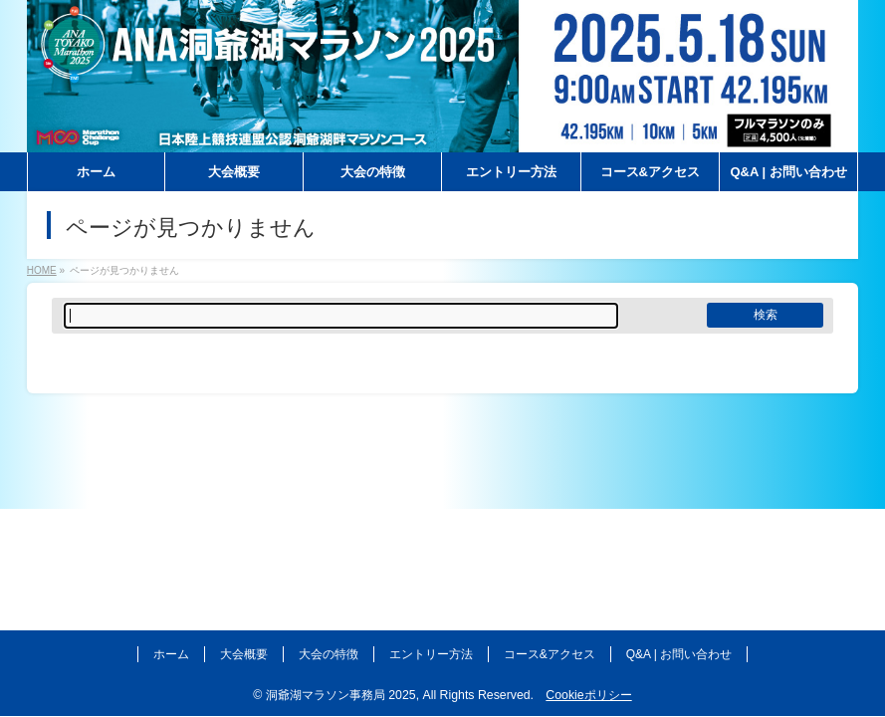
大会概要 (244, 654)
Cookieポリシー (588, 695)
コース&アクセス (549, 654)
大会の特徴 (328, 654)
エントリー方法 (431, 654)
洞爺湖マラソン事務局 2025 (341, 695)
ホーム (171, 654)
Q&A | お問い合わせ (679, 654)
